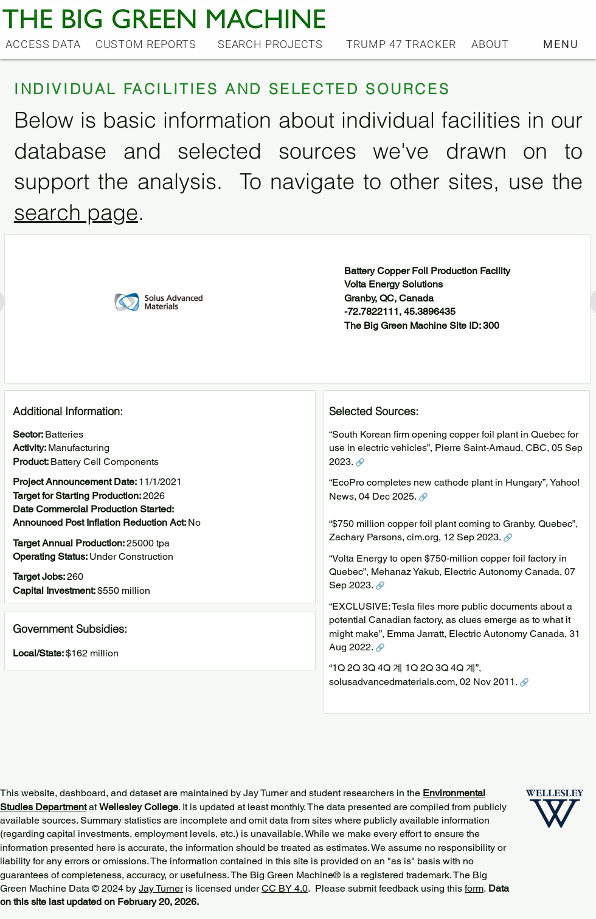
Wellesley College (138, 807)
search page (76, 212)
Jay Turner (161, 888)
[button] (562, 44)
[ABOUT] (491, 44)
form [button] (474, 888)
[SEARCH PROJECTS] (271, 44)
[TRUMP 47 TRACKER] (402, 44)
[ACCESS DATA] (44, 44)
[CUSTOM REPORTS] (147, 44)
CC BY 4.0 (285, 888)
